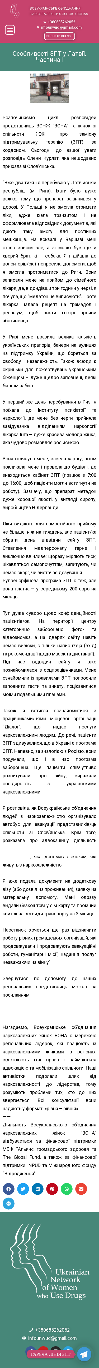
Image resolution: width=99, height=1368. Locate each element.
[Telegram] (84, 1354)
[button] (10, 30)
